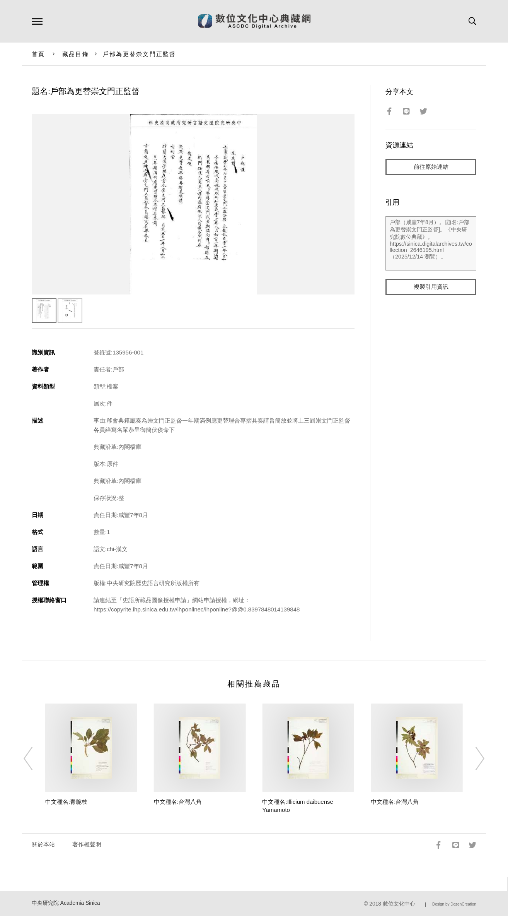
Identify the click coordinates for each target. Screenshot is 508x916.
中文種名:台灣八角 (178, 801)
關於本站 (43, 844)
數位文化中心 (399, 904)
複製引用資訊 (431, 287)
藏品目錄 (75, 54)
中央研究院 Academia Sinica (66, 903)
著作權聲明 (86, 844)
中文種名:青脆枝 (66, 801)
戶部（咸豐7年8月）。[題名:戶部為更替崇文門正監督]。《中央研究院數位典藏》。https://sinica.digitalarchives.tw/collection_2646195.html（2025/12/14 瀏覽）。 (430, 243)
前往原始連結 (431, 167)
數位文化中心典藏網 (254, 21)
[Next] (472, 758)
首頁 (38, 54)
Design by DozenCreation (454, 904)
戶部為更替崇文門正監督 (139, 54)
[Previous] (35, 758)
